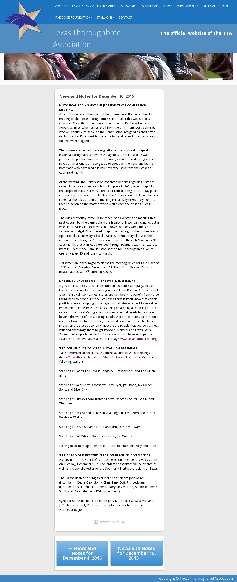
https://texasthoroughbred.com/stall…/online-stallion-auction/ (102, 357)
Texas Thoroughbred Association (87, 38)
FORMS (130, 6)
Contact (125, 17)
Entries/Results (110, 6)
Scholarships (187, 6)
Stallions (105, 17)
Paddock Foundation (73, 17)
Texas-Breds (81, 6)
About (60, 6)
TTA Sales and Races (154, 6)
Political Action (214, 6)
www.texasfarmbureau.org (138, 339)
